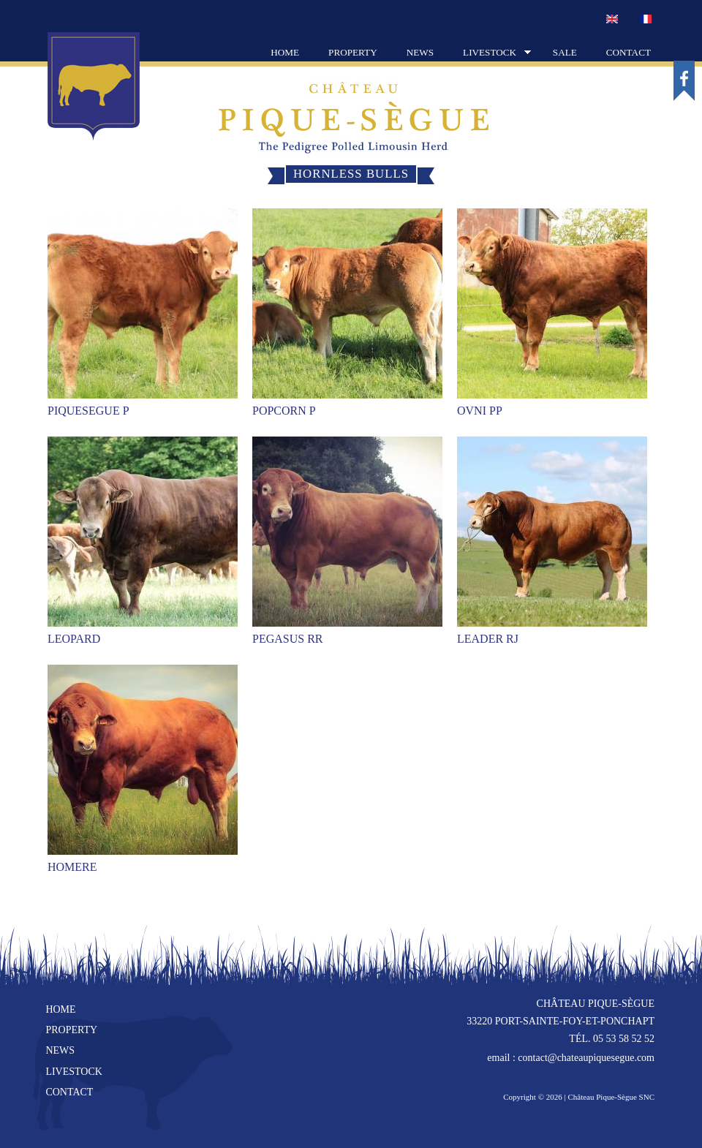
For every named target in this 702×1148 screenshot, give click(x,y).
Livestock (489, 54)
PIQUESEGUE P (88, 410)
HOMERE (72, 867)
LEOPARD (74, 638)
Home (285, 52)
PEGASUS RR (287, 638)
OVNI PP (479, 410)
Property (352, 52)
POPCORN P (284, 410)
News (420, 52)
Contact (628, 52)
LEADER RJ (487, 638)
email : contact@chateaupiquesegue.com (570, 1057)
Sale (565, 52)
